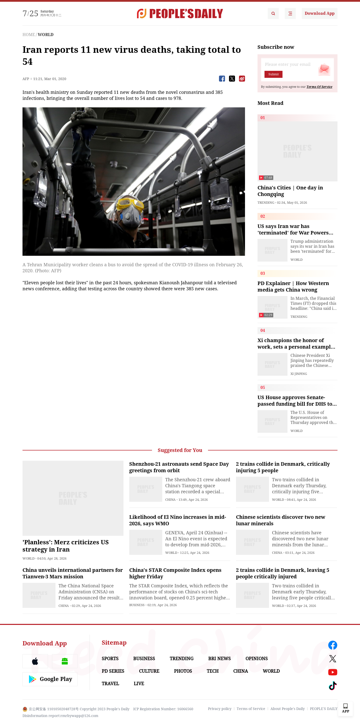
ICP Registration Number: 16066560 (163, 709)
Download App (319, 13)
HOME (28, 34)
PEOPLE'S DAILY (324, 709)
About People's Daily (287, 709)
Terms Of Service (319, 87)
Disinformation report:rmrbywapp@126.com (60, 716)
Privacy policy (220, 709)
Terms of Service (251, 709)
